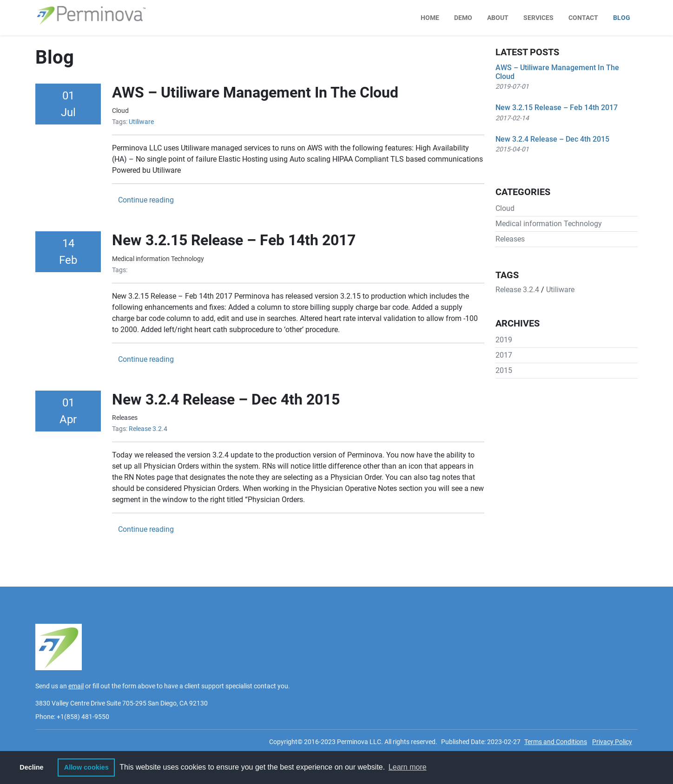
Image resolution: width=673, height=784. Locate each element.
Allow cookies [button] (86, 767)
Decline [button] (31, 767)
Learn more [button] (408, 767)
